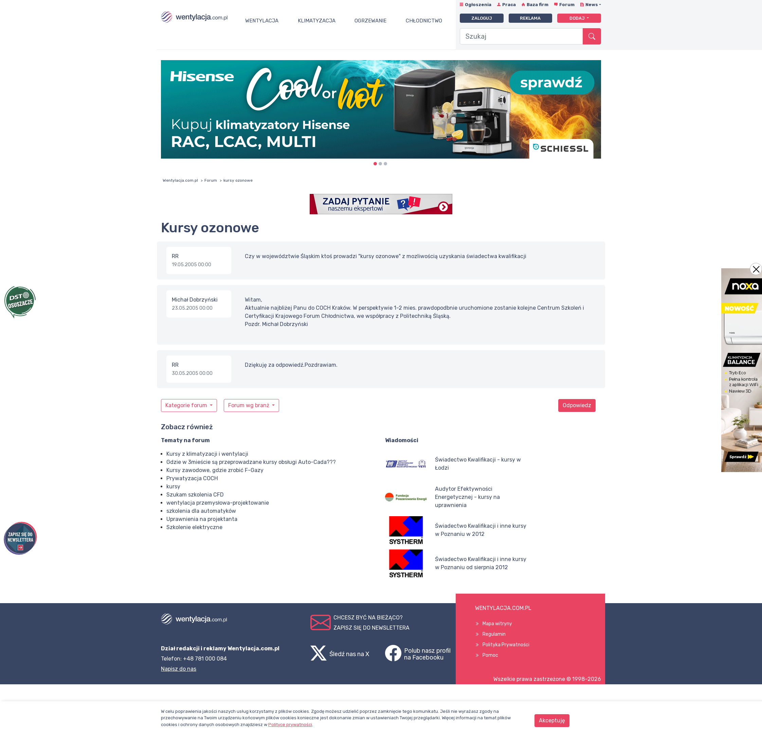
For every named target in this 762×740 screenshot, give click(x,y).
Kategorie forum (186, 405)
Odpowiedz (577, 405)
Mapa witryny (497, 624)
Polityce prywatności (290, 724)
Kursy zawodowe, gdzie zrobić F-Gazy (215, 470)
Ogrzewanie (370, 21)
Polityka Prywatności (506, 645)
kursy (173, 486)
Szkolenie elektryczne (194, 527)
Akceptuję (552, 720)
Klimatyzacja (316, 21)
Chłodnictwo (424, 21)
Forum (567, 4)
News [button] (591, 4)
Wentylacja (261, 21)
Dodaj (577, 18)
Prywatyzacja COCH (192, 478)
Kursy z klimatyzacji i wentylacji (207, 454)
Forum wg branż (249, 405)
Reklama (530, 18)
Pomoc (490, 655)
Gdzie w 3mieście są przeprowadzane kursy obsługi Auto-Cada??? (251, 462)
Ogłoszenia (478, 4)
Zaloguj (481, 18)
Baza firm (537, 4)
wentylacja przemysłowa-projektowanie (217, 503)
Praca (509, 4)
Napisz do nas (178, 669)
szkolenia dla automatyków (201, 511)
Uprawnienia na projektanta (201, 519)
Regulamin (494, 634)
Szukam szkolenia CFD (195, 494)
